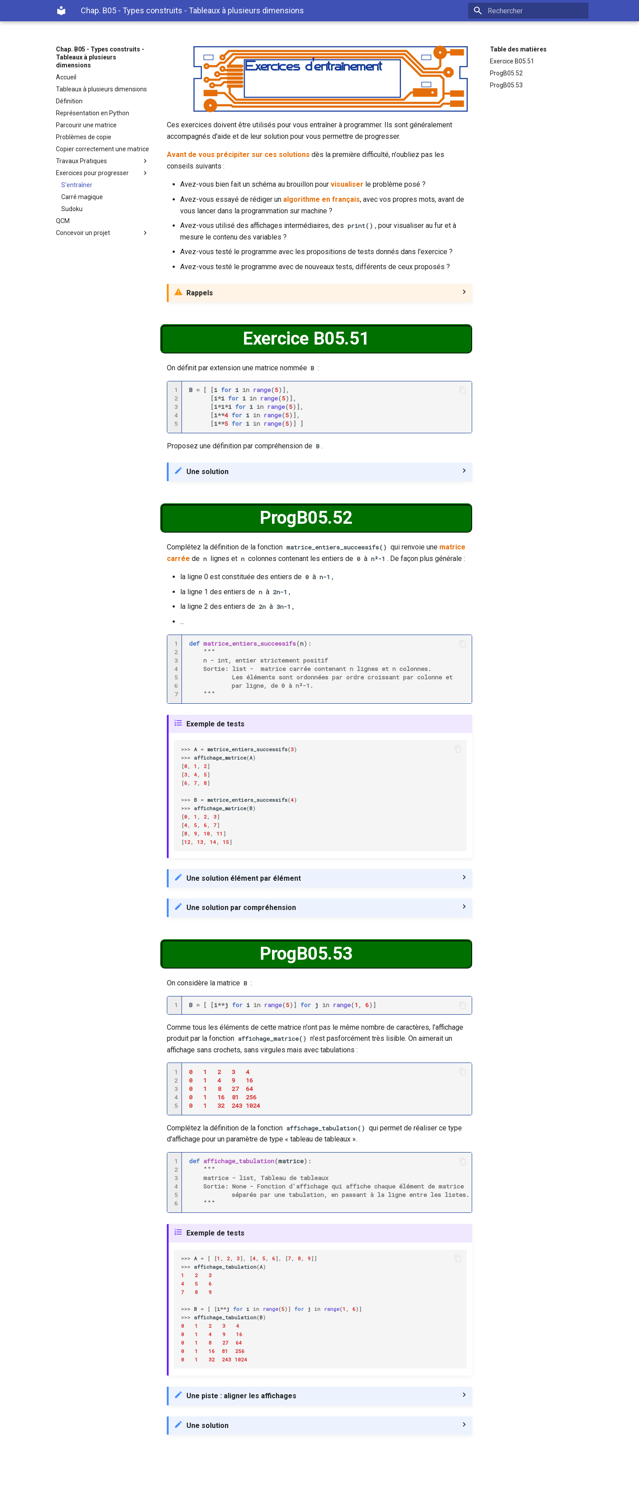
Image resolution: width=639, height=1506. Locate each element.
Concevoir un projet (102, 233)
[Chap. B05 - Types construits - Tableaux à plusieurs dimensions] (61, 11)
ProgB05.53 (506, 85)
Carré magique (82, 196)
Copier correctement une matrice (102, 149)
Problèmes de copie (83, 137)
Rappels (199, 293)
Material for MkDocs (109, 1496)
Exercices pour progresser (102, 173)
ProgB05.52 (506, 73)
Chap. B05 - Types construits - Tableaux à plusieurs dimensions (100, 57)
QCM (63, 220)
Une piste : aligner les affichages (241, 1396)
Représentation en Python (92, 113)
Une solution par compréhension (241, 907)
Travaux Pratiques (102, 161)
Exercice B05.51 (512, 61)
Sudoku (72, 208)
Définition (69, 101)
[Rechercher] (536, 11)
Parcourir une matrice (86, 125)
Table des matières (518, 49)
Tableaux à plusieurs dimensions (101, 89)
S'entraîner (76, 184)
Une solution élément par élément (243, 878)
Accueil (66, 77)
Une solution (207, 471)
